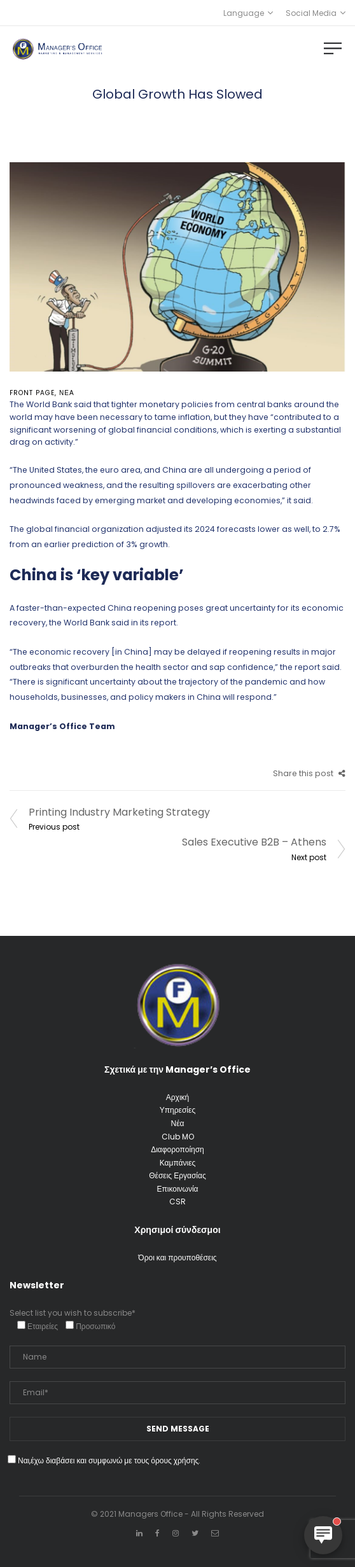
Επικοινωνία (177, 1188)
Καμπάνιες (178, 1162)
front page (32, 393)
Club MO (178, 1136)
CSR (177, 1201)
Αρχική (177, 1097)
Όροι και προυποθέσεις (177, 1257)
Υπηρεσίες (177, 1109)
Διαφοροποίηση (177, 1149)
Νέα (66, 393)
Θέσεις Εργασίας (177, 1175)
